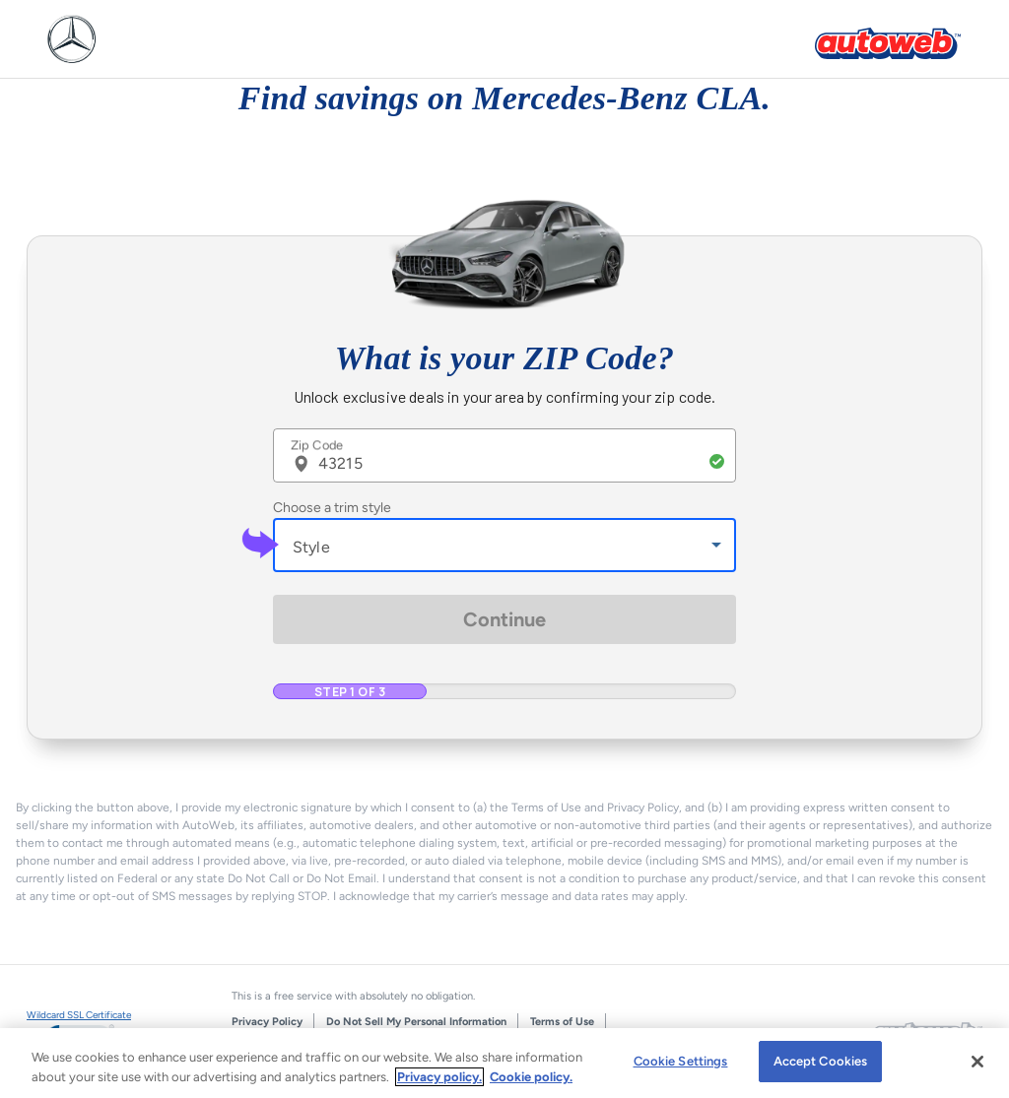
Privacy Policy (267, 1021)
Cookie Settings (681, 1061)
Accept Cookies (821, 1061)
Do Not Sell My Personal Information (416, 1021)
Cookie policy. (531, 1076)
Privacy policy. (439, 1076)
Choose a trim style (332, 507)
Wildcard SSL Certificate (79, 1014)
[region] (504, 1063)
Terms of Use (562, 1021)
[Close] (977, 1061)
